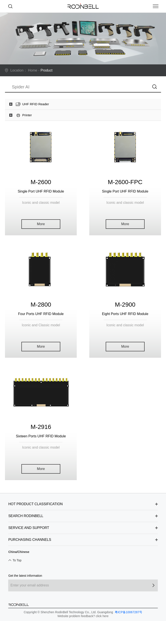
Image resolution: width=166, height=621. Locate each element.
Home (32, 70)
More (41, 224)
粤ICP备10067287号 (128, 612)
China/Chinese (18, 552)
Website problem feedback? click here (83, 616)
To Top (17, 560)
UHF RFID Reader (35, 104)
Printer (27, 115)
